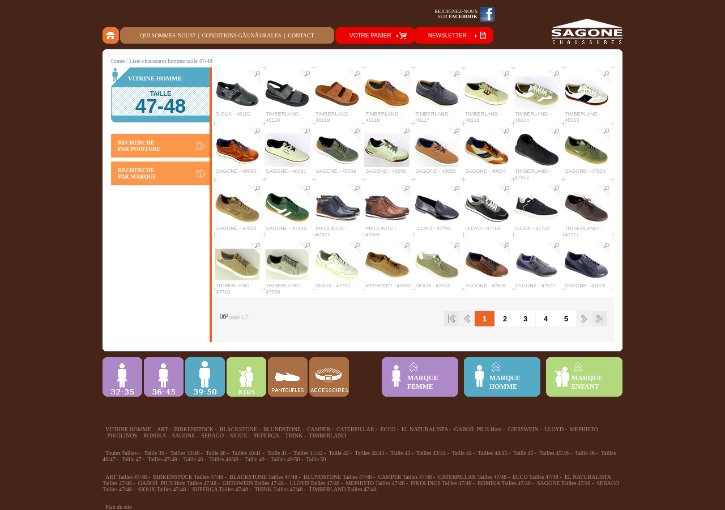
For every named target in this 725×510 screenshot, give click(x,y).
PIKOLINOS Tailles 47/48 (441, 483)
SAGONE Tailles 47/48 (564, 483)
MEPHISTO (584, 429)
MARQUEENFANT (587, 382)
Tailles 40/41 (246, 453)
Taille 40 (215, 453)
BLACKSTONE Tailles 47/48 (263, 477)
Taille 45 (523, 453)
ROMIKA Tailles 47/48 (504, 483)
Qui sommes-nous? (167, 35)
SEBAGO (212, 435)
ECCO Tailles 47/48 (535, 477)
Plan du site (118, 507)
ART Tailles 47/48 (126, 477)
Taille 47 (132, 459)
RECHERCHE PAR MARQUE (137, 173)
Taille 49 (255, 459)
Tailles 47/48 (162, 459)
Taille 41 (277, 453)
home (111, 35)
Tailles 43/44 (431, 453)
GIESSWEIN (523, 429)
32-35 (122, 377)
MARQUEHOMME (505, 382)
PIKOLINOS (122, 435)
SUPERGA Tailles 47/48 (220, 489)
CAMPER (318, 429)
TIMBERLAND (327, 435)
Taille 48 (193, 459)
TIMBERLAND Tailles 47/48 (343, 489)
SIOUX (239, 435)
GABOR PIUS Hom (478, 429)
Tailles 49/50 (285, 459)
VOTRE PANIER (370, 35)
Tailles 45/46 (554, 453)
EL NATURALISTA (425, 429)
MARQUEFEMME (422, 382)
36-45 (164, 377)
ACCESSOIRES (329, 377)
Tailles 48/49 (223, 459)
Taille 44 (462, 453)
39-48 (205, 377)
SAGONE (183, 435)
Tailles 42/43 (370, 453)
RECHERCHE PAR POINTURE (139, 145)
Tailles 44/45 (493, 453)
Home (118, 61)
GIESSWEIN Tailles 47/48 (253, 483)
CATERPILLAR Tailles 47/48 (472, 477)
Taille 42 (339, 453)
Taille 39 (154, 453)
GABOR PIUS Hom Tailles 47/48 (177, 483)
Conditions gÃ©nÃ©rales (241, 35)
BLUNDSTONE (282, 429)
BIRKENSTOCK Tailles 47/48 (188, 477)
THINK (293, 435)
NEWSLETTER (447, 35)
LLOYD (554, 429)
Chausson (288, 377)
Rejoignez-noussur (455, 13)
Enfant (246, 377)
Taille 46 (585, 453)
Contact (301, 35)
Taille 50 (316, 459)
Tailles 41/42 (308, 453)
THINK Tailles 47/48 (278, 489)
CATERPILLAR (355, 429)
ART (162, 429)
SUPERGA (266, 435)
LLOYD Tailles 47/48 (315, 483)
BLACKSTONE (238, 429)
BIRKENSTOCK (194, 429)
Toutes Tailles (121, 453)
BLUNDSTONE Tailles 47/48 (338, 477)
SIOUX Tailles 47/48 (162, 489)
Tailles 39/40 (185, 453)
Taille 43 (400, 453)
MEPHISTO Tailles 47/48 (375, 483)
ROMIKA (154, 435)
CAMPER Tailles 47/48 (405, 477)
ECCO (387, 429)
